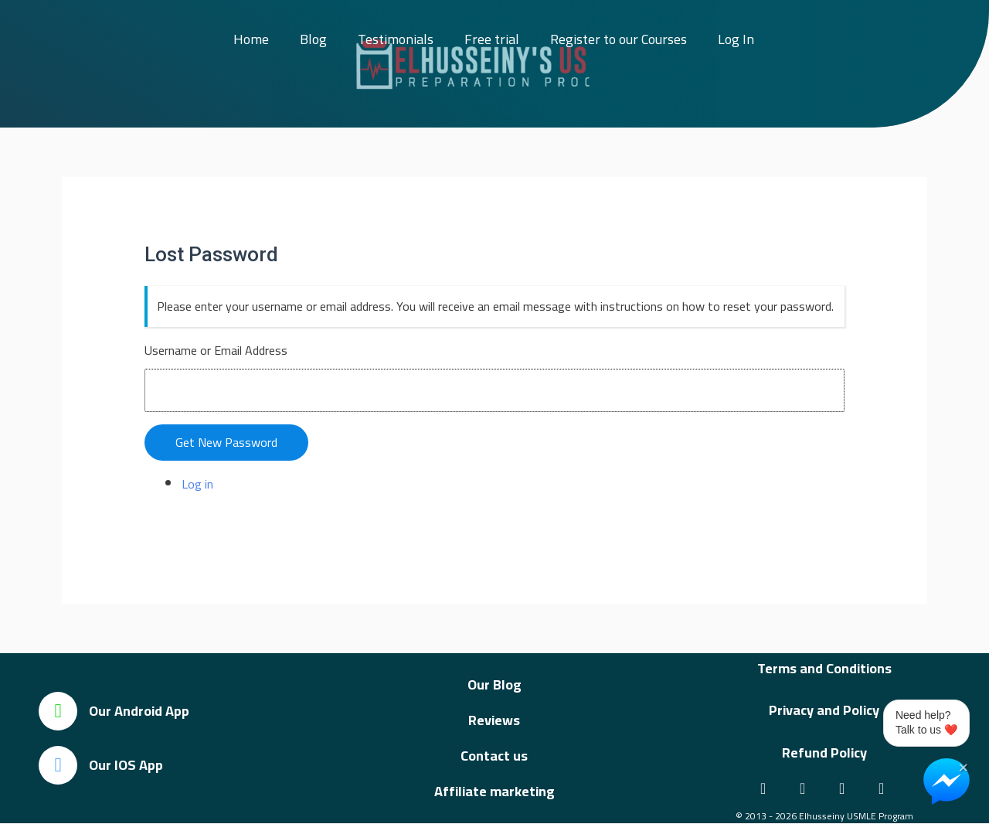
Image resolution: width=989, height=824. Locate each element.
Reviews (494, 720)
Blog (313, 39)
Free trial (491, 39)
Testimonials (395, 39)
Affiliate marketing (494, 791)
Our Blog (494, 684)
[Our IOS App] (58, 765)
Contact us (494, 755)
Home (251, 39)
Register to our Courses (618, 39)
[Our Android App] (58, 711)
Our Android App (139, 711)
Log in (197, 483)
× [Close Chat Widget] (963, 766)
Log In (736, 39)
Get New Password (226, 442)
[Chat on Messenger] (946, 781)
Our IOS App (126, 765)
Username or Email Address (215, 350)
